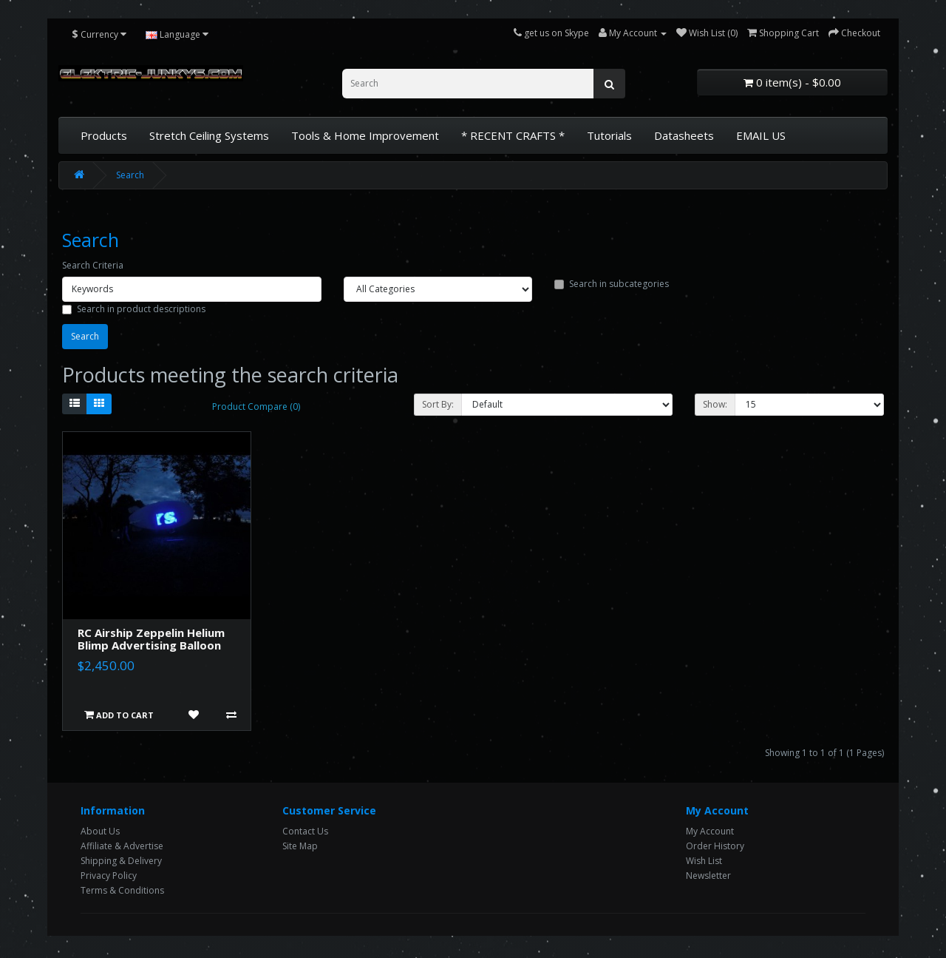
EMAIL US (761, 135)
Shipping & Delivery (121, 860)
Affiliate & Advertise (122, 846)
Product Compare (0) (256, 406)
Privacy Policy (109, 875)
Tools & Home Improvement (365, 135)
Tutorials (609, 135)
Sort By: (438, 404)
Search (130, 175)
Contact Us (305, 831)
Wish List (704, 860)
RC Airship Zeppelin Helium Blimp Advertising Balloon (151, 638)
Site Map (300, 846)
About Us (100, 831)
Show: (715, 404)
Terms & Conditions (122, 890)
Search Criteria (92, 265)
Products (104, 135)
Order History (715, 846)
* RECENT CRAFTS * (513, 135)
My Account (710, 831)
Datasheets (684, 135)
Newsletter (708, 875)
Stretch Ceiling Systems (209, 135)
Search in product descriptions (133, 309)
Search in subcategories (611, 283)
